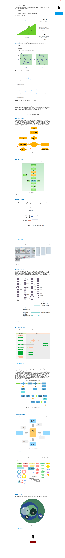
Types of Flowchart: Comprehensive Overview (24, 366)
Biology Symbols (18, 454)
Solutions (26, 0)
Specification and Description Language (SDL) (20, 323)
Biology (20, 491)
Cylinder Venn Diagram (19, 494)
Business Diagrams (20, 528)
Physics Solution (17, 43)
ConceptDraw (3, 0)
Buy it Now (33, 542)
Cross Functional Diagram (20, 327)
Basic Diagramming (19, 159)
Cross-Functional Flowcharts (20, 363)
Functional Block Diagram (20, 414)
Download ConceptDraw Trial (59, 14)
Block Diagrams (20, 451)
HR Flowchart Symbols (19, 242)
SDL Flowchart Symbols (19, 269)
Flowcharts (20, 410)
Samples (31, 0)
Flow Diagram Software (19, 118)
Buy (34, 0)
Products (21, 0)
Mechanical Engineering (19, 199)
